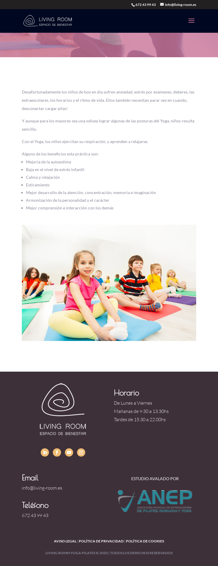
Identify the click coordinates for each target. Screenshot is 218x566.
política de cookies (145, 541)
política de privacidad (101, 541)
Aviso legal (65, 541)
